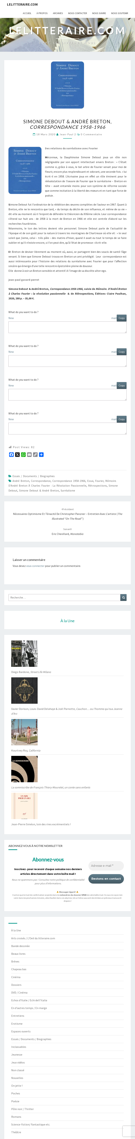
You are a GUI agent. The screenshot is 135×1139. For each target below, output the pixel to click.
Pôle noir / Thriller (22, 1109)
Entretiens (17, 1015)
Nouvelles (17, 1078)
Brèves (15, 961)
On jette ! (16, 1085)
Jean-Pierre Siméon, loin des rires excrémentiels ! (41, 824)
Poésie (15, 1101)
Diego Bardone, (31, 672)
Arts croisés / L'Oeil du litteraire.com (33, 938)
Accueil (27, 13)
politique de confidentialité (70, 879)
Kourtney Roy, (25, 750)
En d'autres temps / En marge (29, 1008)
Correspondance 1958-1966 (68, 481)
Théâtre (16, 1132)
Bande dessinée (20, 946)
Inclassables (18, 1047)
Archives (58, 13)
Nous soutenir (119, 13)
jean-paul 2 (68, 134)
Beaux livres (18, 953)
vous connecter (35, 566)
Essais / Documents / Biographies (33, 476)
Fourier (99, 481)
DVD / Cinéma (19, 992)
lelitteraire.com (22, 4)
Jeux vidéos (18, 1062)
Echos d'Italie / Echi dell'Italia (29, 1000)
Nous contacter (77, 13)
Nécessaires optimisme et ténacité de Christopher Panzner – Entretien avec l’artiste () (67, 514)
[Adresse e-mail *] (106, 866)
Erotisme (16, 1023)
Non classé (17, 1070)
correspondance (41, 481)
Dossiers (16, 985)
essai (90, 481)
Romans (16, 1116)
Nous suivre (99, 13)
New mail (62, 318)
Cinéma (15, 977)
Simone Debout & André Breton (39, 490)
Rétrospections (97, 485)
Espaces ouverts (21, 1031)
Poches (15, 1093)
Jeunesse (16, 1054)
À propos (42, 13)
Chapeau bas (18, 969)
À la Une (16, 930)
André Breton (20, 481)
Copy (122, 318)
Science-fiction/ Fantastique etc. (30, 1124)
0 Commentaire (91, 134)
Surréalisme (68, 490)
